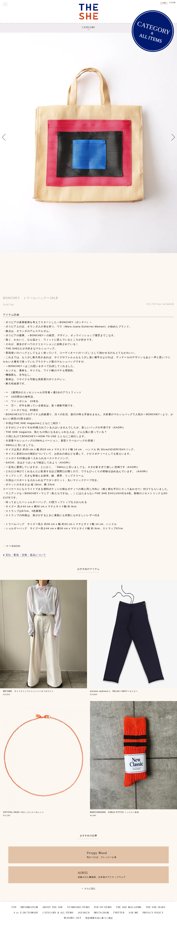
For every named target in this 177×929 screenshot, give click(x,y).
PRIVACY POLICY (153, 912)
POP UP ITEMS (103, 907)
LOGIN (172, 2)
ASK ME (133, 912)
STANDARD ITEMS (78, 907)
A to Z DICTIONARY (26, 912)
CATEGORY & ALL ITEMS (58, 912)
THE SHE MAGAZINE (129, 907)
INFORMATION (29, 907)
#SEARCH (84, 912)
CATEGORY (88, 27)
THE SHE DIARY (156, 907)
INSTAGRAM (101, 912)
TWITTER (118, 912)
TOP (13, 907)
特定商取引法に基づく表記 (99, 918)
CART (163, 3)
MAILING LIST (72, 917)
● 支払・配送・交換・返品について (24, 554)
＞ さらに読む (88, 888)
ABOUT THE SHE (52, 907)
